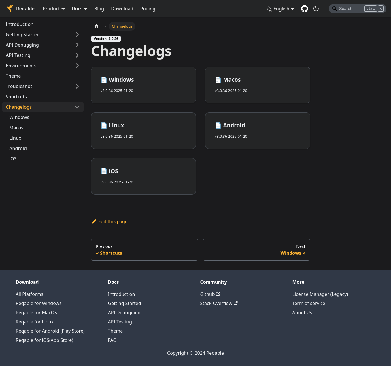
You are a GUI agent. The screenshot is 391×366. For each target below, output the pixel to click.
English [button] (277, 8)
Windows (19, 117)
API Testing (18, 55)
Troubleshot (19, 86)
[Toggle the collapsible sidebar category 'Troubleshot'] (77, 86)
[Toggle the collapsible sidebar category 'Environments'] (77, 65)
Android (18, 148)
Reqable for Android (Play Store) (50, 331)
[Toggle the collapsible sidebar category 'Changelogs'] (77, 107)
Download (122, 8)
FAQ (112, 340)
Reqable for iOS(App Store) (44, 340)
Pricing (148, 8)
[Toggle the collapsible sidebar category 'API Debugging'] (77, 44)
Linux (15, 138)
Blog (99, 8)
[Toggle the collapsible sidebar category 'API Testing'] (77, 55)
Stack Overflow (219, 303)
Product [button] (51, 8)
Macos (16, 127)
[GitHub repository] (304, 8)
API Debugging (22, 45)
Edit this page (109, 221)
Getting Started (23, 34)
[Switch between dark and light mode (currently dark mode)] (316, 8)
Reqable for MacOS (36, 312)
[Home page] (96, 26)
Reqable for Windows (39, 303)
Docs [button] (77, 8)
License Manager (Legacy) (320, 294)
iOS (13, 159)
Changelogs (19, 107)
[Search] (357, 8)
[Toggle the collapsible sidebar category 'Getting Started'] (77, 34)
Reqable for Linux (35, 322)
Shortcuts (16, 96)
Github (210, 294)
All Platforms (30, 294)
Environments (21, 65)
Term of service (308, 303)
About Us (302, 312)
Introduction (19, 24)
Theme (13, 76)
